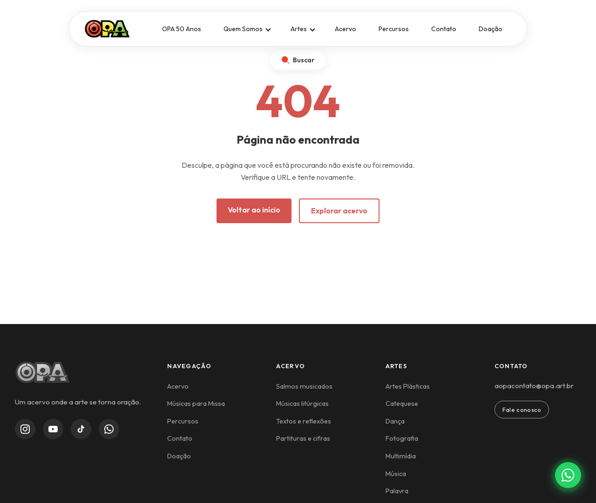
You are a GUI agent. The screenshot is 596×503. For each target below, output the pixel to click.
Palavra (397, 491)
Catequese (402, 403)
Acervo (345, 29)
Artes (299, 29)
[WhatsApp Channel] (109, 429)
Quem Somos (243, 29)
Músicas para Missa (196, 403)
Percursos (394, 29)
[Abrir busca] (298, 60)
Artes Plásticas (408, 386)
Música (396, 474)
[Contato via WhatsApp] (568, 475)
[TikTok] (81, 429)
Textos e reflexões (303, 421)
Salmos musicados (304, 386)
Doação (490, 29)
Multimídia (401, 456)
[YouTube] (53, 429)
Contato (443, 29)
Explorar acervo (339, 210)
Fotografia (402, 438)
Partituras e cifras (303, 438)
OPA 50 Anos (181, 29)
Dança (395, 421)
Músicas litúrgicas (302, 403)
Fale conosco (522, 409)
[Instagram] (25, 429)
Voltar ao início (254, 209)
